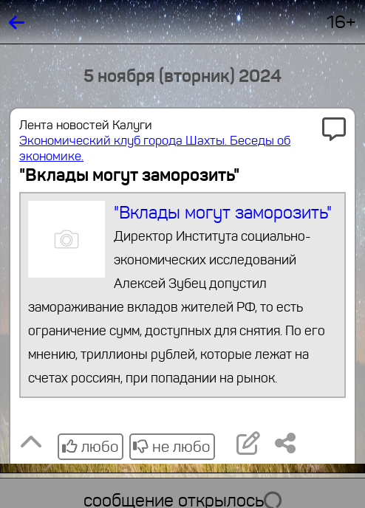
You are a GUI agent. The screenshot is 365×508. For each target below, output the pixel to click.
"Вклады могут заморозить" (183, 295)
